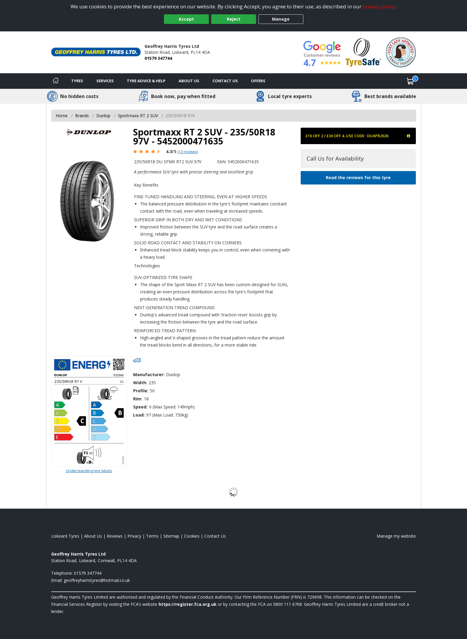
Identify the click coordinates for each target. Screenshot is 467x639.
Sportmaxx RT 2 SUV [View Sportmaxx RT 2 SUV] (138, 115)
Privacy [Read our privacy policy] (134, 536)
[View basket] (410, 81)
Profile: (140, 391)
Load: (139, 415)
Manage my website (396, 536)
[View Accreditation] (363, 52)
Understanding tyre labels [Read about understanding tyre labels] (89, 470)
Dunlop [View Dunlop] (103, 115)
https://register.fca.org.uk (188, 604)
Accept (186, 19)
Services (105, 80)
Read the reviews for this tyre (358, 177)
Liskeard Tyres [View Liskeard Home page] (65, 536)
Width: (140, 382)
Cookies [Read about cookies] (192, 536)
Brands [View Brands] (82, 115)
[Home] (56, 81)
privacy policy (379, 6)
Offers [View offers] (258, 80)
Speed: (140, 407)
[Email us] (97, 580)
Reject (234, 19)
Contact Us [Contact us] (225, 80)
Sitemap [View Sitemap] (171, 536)
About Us (189, 80)
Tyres (77, 80)
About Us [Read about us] (93, 536)
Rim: (137, 399)
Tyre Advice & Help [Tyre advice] (146, 80)
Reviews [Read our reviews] (115, 536)
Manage (281, 19)
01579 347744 (158, 58)
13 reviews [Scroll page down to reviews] (188, 151)
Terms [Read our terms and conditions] (152, 536)
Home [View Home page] (62, 115)
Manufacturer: (149, 374)
